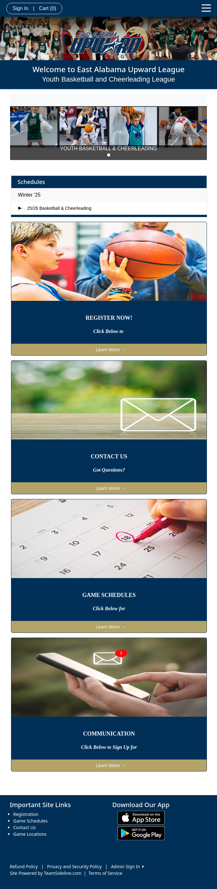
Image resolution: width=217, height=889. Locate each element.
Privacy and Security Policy (74, 866)
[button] (17, 127)
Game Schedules (30, 821)
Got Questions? (109, 470)
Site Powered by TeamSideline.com (45, 873)
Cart (47, 8)
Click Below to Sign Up (106, 747)
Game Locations (30, 834)
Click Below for (109, 608)
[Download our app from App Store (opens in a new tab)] (141, 817)
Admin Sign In (127, 866)
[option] (108, 127)
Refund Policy (24, 866)
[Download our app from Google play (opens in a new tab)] (141, 833)
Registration (25, 814)
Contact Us (24, 827)
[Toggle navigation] (206, 7)
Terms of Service (106, 873)
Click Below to (109, 331)
